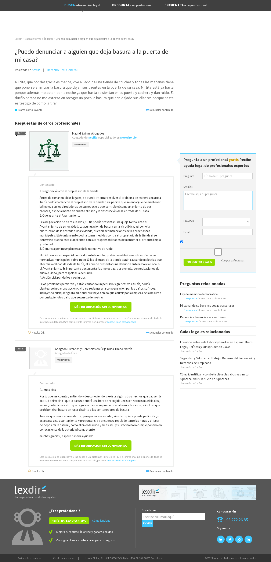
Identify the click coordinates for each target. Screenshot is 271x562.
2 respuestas (191, 321)
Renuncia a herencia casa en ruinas (203, 317)
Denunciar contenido (160, 110)
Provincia (189, 221)
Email (187, 232)
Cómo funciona (101, 520)
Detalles (188, 186)
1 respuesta (190, 298)
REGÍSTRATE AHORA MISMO (69, 520)
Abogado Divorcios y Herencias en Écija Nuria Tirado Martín (93, 349)
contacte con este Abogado (121, 321)
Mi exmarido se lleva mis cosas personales (207, 306)
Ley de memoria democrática (199, 294)
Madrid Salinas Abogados (88, 133)
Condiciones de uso (63, 558)
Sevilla (36, 70)
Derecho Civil (129, 137)
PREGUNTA (132, 5)
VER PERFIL (80, 144)
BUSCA (82, 5)
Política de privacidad (29, 558)
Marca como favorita (29, 110)
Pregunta (189, 176)
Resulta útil (36, 332)
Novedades (149, 510)
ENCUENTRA (186, 5)
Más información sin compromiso (100, 307)
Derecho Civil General (62, 70)
